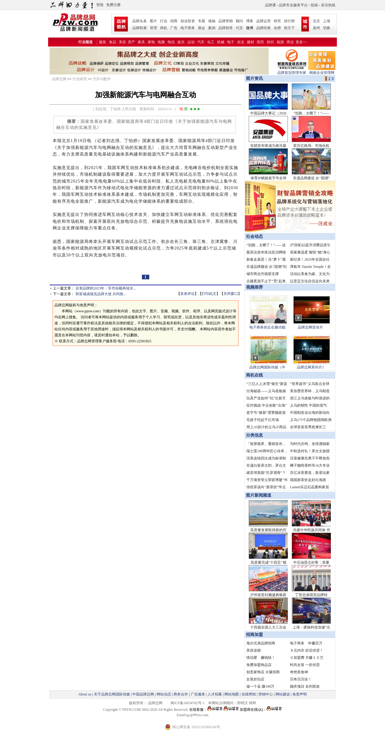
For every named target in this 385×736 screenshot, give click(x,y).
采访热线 (328, 5)
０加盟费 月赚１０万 (306, 658)
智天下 (289, 28)
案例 (211, 28)
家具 (141, 42)
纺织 (270, 42)
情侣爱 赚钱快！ (260, 658)
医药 (260, 42)
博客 (249, 21)
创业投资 (187, 21)
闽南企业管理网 (321, 71)
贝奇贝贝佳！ (301, 679)
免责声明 (299, 694)
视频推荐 (254, 287)
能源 (280, 42)
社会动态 (254, 236)
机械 (220, 42)
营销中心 (265, 694)
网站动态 (164, 694)
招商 (173, 21)
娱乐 (181, 42)
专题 (201, 21)
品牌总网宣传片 (310, 327)
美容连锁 (253, 650)
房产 (131, 42)
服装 (102, 42)
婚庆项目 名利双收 (305, 686)
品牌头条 (139, 21)
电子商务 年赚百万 (306, 643)
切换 (326, 28)
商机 (163, 28)
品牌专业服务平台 (293, 5)
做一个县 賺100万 (260, 686)
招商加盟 (254, 634)
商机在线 (254, 375)
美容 (122, 42)
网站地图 (231, 694)
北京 (316, 21)
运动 (191, 42)
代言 (239, 28)
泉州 (316, 28)
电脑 (161, 42)
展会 (201, 28)
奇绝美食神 (299, 672)
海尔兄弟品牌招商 (260, 643)
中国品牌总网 (143, 694)
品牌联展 (139, 28)
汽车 (201, 42)
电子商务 (187, 28)
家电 (151, 42)
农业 (240, 42)
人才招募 (215, 694)
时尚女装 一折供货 (305, 665)
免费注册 (113, 5)
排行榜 (289, 21)
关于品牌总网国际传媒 (112, 694)
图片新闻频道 (258, 495)
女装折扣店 (255, 679)
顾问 (239, 21)
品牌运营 (263, 21)
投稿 (314, 5)
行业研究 (79, 79)
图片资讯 (254, 78)
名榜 (277, 28)
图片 (153, 21)
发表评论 (187, 294)
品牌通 (270, 5)
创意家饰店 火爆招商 (263, 672)
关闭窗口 (230, 294)
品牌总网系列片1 (310, 367)
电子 (230, 42)
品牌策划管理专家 (292, 71)
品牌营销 (225, 21)
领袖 (211, 21)
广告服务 (198, 694)
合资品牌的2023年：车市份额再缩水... (105, 288)
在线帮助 (249, 694)
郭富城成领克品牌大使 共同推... (100, 294)
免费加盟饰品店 (259, 665)
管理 (153, 28)
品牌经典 (263, 28)
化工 (210, 42)
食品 (112, 42)
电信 (171, 42)
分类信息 (254, 435)
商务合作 (181, 694)
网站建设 (283, 694)
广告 (173, 28)
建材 (250, 42)
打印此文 (209, 294)
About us (84, 694)
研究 (277, 21)
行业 (163, 21)
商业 (290, 42)
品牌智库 (225, 28)
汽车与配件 (102, 79)
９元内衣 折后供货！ (306, 650)
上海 (326, 21)
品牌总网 (59, 79)
